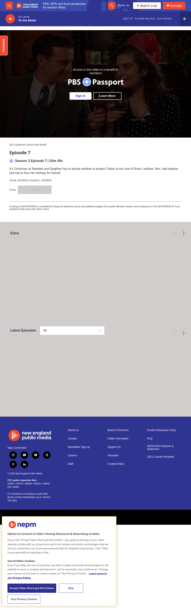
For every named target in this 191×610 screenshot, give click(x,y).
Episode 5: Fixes (144, 395)
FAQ (149, 452)
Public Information (117, 452)
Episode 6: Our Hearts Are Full (92, 395)
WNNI (16, 500)
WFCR (19, 497)
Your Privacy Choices (24, 599)
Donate (176, 6)
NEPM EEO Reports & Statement (160, 461)
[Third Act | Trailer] (159, 257)
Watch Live (147, 5)
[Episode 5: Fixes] (159, 366)
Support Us (114, 460)
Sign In (123, 5)
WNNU (37, 497)
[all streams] (185, 18)
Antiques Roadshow (80, 280)
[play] (10, 19)
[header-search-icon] (111, 5)
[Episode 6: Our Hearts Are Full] (95, 366)
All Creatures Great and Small (27, 144)
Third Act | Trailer (145, 286)
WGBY (10, 497)
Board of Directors (118, 443)
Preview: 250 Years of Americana (94, 286)
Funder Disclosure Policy (161, 443)
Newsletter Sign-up (79, 460)
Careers (72, 469)
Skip (71, 588)
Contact (72, 452)
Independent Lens (142, 280)
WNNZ (28, 497)
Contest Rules (115, 477)
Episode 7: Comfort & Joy (25, 395)
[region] (59, 561)
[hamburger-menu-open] (9, 5)
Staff (70, 477)
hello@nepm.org (31, 510)
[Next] (183, 233)
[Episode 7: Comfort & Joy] (32, 366)
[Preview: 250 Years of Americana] (95, 257)
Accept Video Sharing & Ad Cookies (32, 588)
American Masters (16, 280)
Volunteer (112, 469)
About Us (73, 443)
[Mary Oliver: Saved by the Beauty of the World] (32, 257)
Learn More (107, 95)
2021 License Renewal (160, 470)
